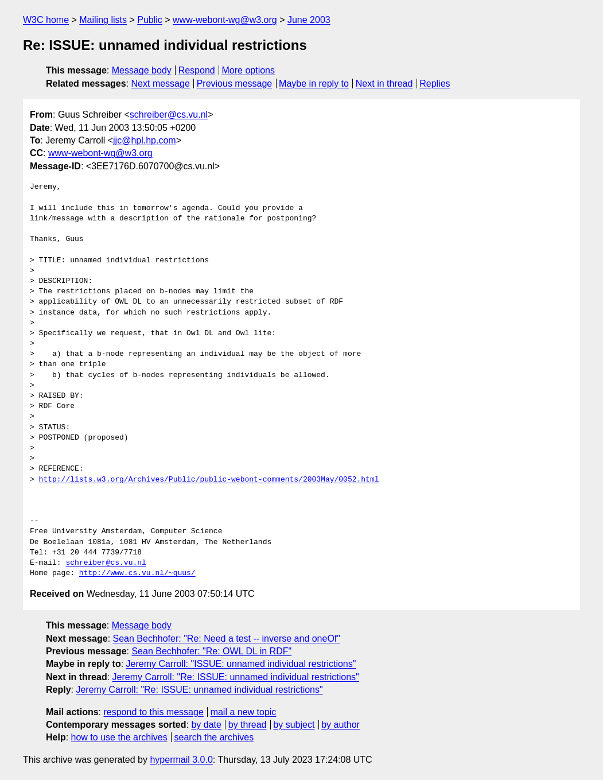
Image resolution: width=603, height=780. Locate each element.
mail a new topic (244, 712)
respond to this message (153, 712)
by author (340, 724)
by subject (293, 724)
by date (206, 724)
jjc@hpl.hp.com (144, 140)
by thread (247, 724)
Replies (434, 83)
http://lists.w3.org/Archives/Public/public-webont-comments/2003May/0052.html (209, 480)
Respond (196, 70)
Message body (142, 70)
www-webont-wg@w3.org (225, 20)
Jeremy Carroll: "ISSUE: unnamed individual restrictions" (241, 664)
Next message (160, 83)
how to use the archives (119, 737)
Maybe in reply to (314, 83)
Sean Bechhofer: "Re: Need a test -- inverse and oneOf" (226, 638)
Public (149, 20)
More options (248, 70)
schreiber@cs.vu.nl (169, 114)
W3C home (46, 20)
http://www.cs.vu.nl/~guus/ (137, 573)
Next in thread (384, 83)
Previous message (235, 83)
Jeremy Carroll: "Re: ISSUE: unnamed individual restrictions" (235, 677)
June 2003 (308, 20)
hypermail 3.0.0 (181, 760)
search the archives (214, 737)
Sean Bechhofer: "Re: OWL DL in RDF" (211, 651)
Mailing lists (103, 20)
